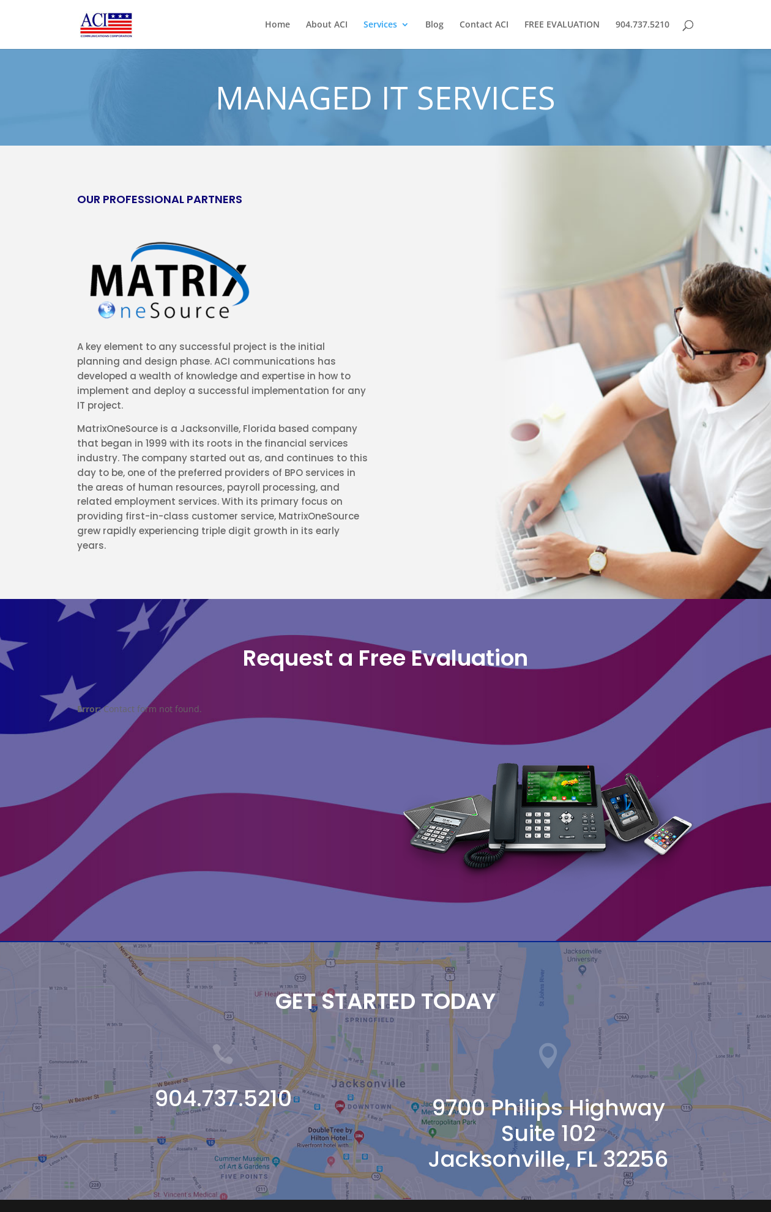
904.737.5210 (642, 25)
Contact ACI (484, 25)
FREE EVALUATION (562, 25)
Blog (434, 25)
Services (380, 25)
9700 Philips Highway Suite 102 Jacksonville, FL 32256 (548, 1133)
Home (277, 25)
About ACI (327, 25)
